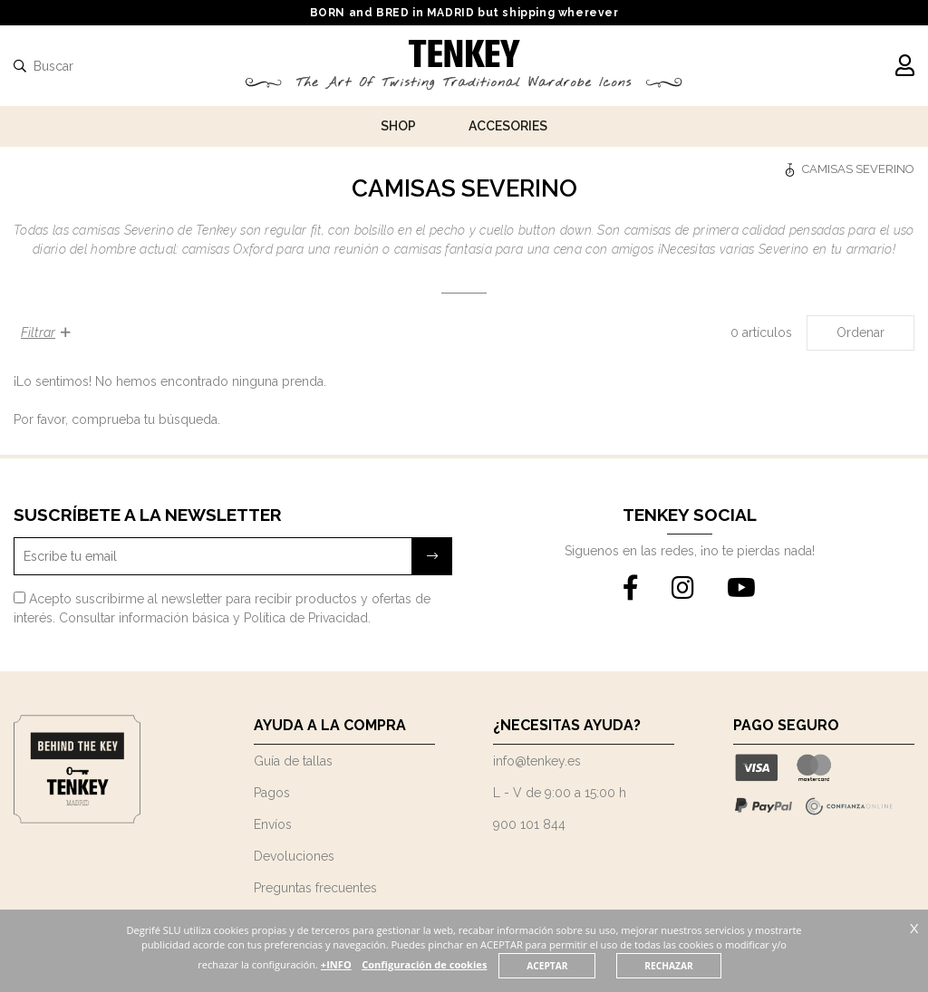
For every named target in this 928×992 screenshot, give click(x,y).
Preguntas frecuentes (315, 888)
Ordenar (860, 332)
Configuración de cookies (457, 964)
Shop (398, 126)
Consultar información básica (144, 618)
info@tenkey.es (537, 761)
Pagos (272, 792)
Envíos (273, 824)
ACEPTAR (581, 965)
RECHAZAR (703, 965)
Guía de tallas (293, 761)
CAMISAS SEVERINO (858, 169)
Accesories (508, 126)
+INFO (368, 964)
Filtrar (46, 332)
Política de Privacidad (306, 618)
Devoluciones (294, 856)
